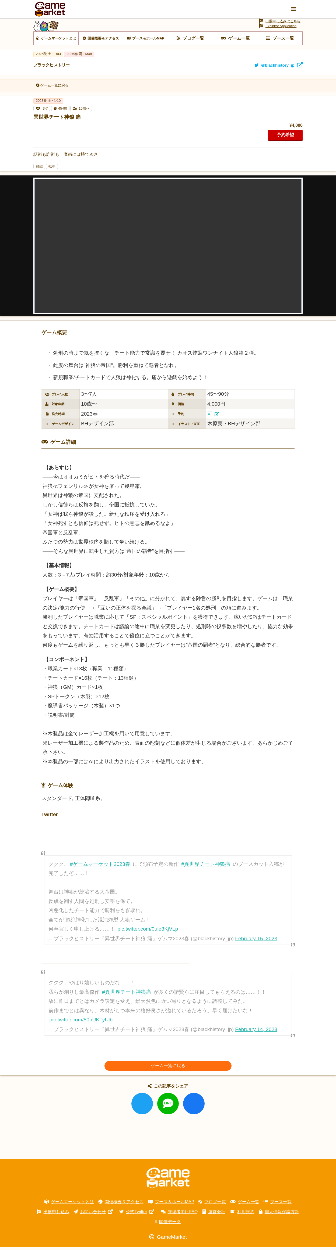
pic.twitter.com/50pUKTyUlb (81, 1023)
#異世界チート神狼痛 (205, 867)
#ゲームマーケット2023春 (100, 867)
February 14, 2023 (256, 1032)
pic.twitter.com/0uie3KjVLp (147, 932)
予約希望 (285, 138)
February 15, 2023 (256, 942)
